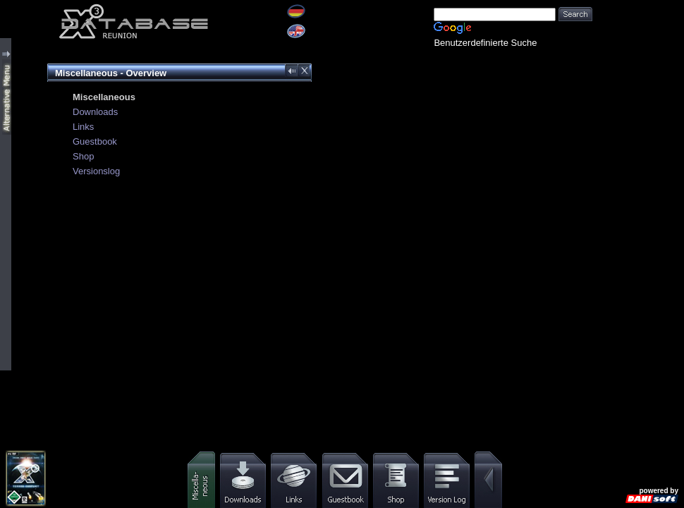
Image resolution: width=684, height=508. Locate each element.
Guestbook (95, 141)
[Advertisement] (638, 44)
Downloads (95, 112)
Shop (83, 156)
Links (83, 126)
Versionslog (96, 171)
